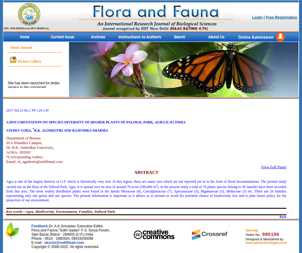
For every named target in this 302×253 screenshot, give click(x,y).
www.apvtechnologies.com (266, 242)
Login (257, 17)
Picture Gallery (29, 61)
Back (283, 216)
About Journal (21, 47)
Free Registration (281, 17)
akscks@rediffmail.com (64, 243)
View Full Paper (273, 167)
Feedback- (40, 226)
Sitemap (251, 230)
